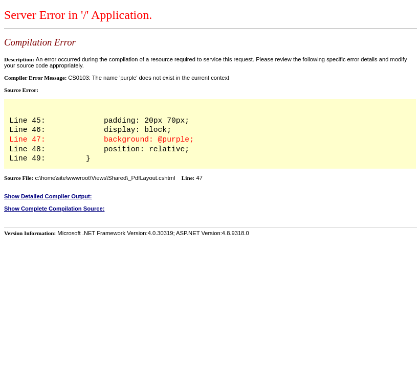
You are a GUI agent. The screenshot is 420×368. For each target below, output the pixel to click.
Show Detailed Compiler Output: (48, 196)
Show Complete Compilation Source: (54, 208)
